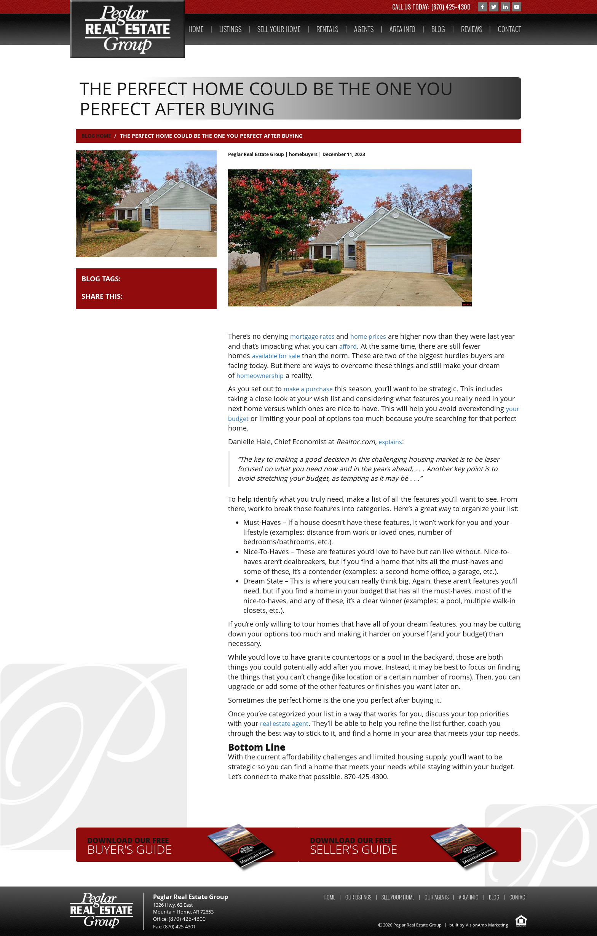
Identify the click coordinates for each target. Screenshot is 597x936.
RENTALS (327, 29)
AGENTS (364, 29)
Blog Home (97, 135)
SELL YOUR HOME (278, 29)
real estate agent (286, 723)
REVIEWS (471, 29)
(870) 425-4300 (451, 6)
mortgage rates (315, 336)
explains (391, 441)
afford (364, 346)
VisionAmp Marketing (487, 925)
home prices (375, 336)
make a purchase (311, 388)
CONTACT (509, 29)
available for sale (279, 355)
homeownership (262, 375)
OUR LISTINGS (358, 897)
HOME (195, 29)
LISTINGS (230, 29)
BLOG (438, 29)
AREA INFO (402, 29)
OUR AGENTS (437, 897)
